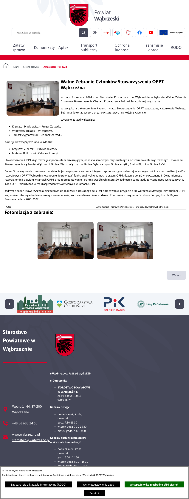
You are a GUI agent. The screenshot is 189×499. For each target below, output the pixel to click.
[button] (33, 114)
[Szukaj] (83, 32)
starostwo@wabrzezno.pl (31, 440)
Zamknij (94, 493)
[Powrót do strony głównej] (10, 66)
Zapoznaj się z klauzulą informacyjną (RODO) (38, 484)
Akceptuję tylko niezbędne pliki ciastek (154, 484)
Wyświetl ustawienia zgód (98, 484)
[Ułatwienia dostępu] (94, 32)
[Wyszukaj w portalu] (50, 32)
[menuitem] (19, 47)
